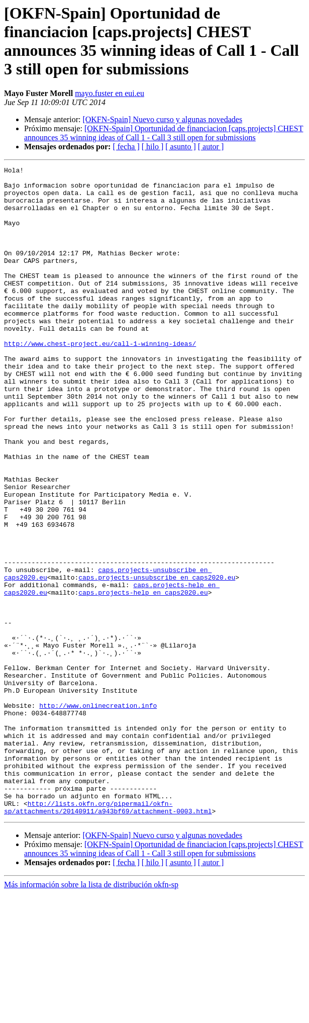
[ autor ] (211, 146)
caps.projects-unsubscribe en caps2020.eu (156, 660)
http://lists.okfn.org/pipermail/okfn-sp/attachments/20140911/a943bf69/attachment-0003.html (108, 936)
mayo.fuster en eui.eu (109, 93)
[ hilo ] (153, 146)
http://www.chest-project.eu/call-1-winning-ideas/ (100, 379)
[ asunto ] (180, 146)
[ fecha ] (126, 146)
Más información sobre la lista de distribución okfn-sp (91, 1014)
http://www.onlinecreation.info (98, 813)
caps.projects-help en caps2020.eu (143, 678)
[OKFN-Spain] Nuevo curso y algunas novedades (162, 119)
